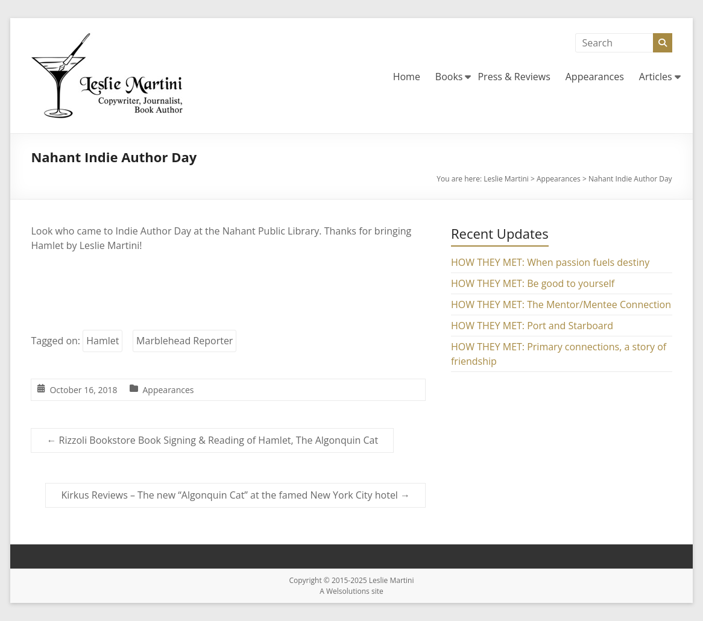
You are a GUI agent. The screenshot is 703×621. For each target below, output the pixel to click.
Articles (655, 76)
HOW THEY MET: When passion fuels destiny (550, 262)
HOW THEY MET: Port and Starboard (532, 325)
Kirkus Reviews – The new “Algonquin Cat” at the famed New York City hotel (235, 495)
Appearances (595, 76)
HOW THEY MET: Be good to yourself (532, 283)
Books (449, 76)
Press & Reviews (514, 76)
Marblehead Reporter (184, 340)
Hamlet (102, 340)
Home (406, 76)
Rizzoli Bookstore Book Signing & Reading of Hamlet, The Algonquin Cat (212, 440)
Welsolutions (348, 591)
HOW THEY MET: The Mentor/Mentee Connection (561, 304)
